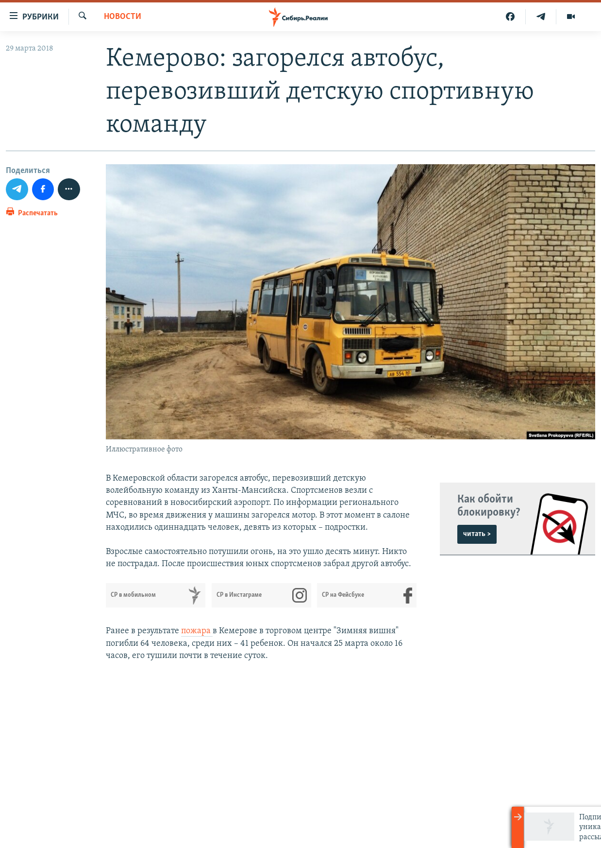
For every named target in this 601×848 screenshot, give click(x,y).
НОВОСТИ (122, 16)
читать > (477, 534)
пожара (197, 631)
